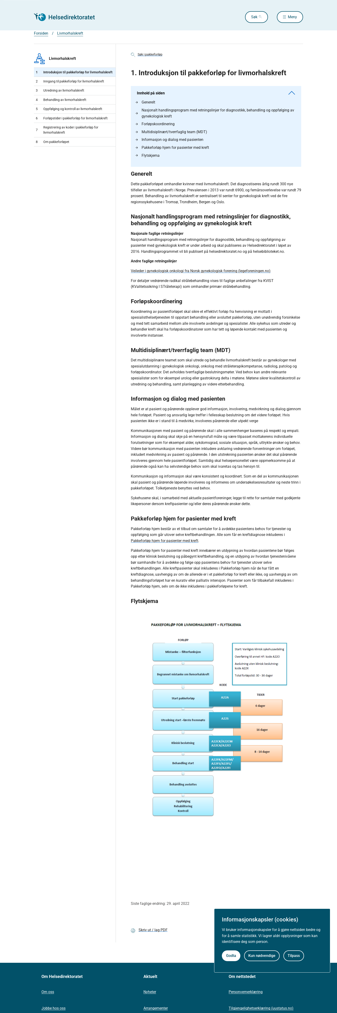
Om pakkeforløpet (52, 141)
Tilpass (294, 955)
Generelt (145, 102)
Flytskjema (148, 155)
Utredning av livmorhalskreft (60, 90)
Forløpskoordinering (155, 124)
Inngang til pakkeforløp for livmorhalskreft (70, 81)
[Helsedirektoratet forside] (67, 17)
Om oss (47, 992)
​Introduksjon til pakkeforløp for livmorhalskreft (74, 72)
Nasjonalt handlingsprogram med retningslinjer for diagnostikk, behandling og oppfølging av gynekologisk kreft (215, 113)
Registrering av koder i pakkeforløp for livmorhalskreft (67, 129)
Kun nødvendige (261, 955)
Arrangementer (155, 1008)
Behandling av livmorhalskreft (61, 99)
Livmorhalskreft (55, 58)
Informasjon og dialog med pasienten (169, 139)
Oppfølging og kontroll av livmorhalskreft (69, 108)
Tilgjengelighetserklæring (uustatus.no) (261, 1008)
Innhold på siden (216, 93)
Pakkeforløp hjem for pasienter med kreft (172, 147)
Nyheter (149, 992)
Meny (292, 17)
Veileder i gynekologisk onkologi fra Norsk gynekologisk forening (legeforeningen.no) (201, 271)
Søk (254, 17)
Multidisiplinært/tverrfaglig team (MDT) (171, 132)
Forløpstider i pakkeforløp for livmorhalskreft (72, 118)
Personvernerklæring (246, 992)
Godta (231, 955)
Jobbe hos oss (53, 1008)
